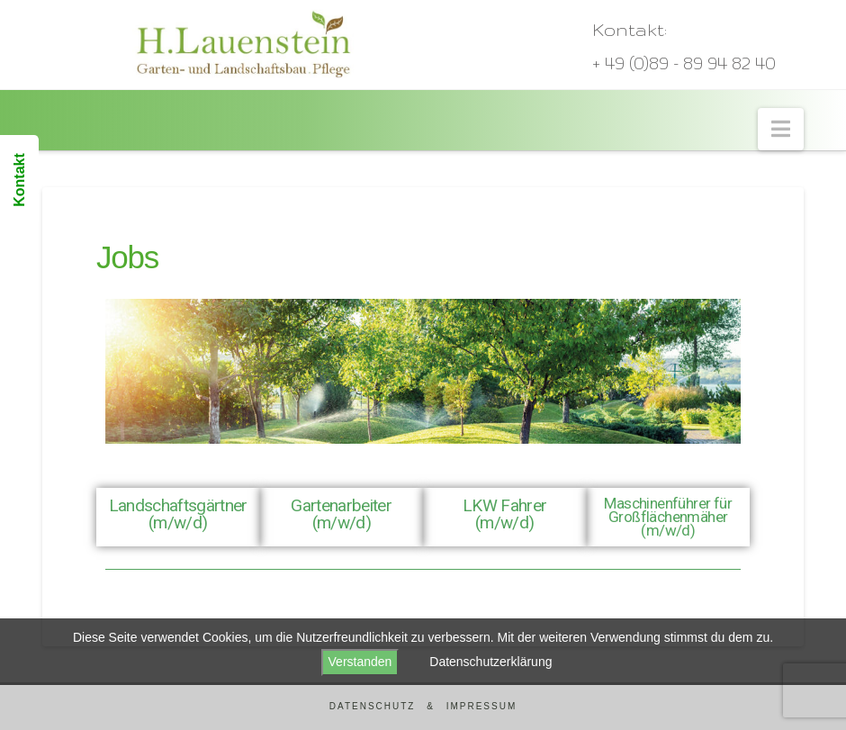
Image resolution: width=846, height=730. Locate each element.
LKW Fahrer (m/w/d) (504, 514)
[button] (781, 129)
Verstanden (360, 661)
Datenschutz (372, 706)
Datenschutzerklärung (490, 661)
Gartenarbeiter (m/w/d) (341, 514)
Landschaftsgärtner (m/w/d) (178, 514)
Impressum (482, 706)
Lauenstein (102, 99)
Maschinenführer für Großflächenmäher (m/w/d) (668, 516)
